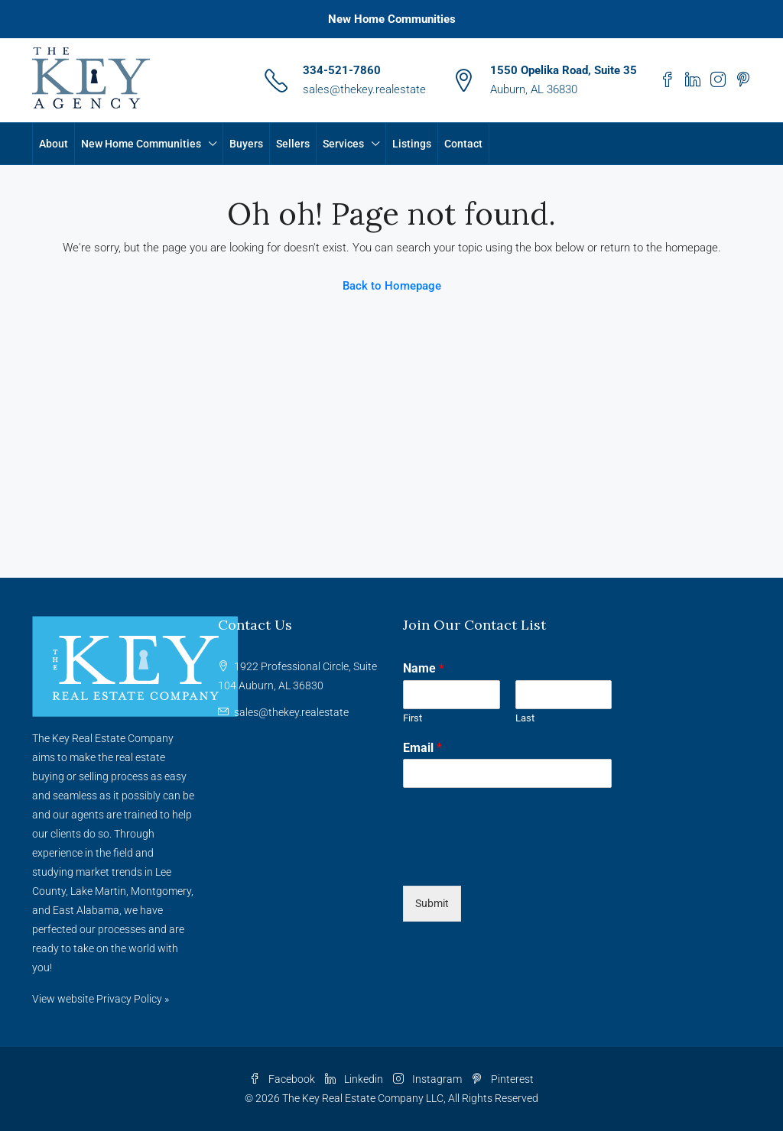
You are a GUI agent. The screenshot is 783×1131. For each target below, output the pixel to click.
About (53, 144)
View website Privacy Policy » (100, 999)
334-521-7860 (342, 70)
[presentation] (519, 860)
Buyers (246, 144)
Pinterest (503, 1079)
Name (423, 668)
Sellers (293, 144)
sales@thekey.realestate (364, 89)
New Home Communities (392, 19)
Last (524, 718)
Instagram (428, 1079)
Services (343, 144)
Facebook (283, 1079)
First (412, 718)
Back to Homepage (392, 286)
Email (422, 747)
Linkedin (355, 1079)
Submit (432, 903)
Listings (411, 144)
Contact (463, 144)
